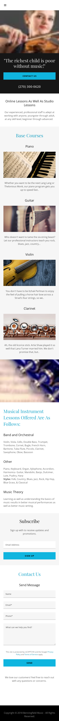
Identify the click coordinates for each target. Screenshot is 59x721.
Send (29, 663)
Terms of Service (31, 654)
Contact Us (30, 76)
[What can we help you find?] (29, 634)
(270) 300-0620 (29, 86)
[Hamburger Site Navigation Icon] (6, 5)
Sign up (29, 555)
